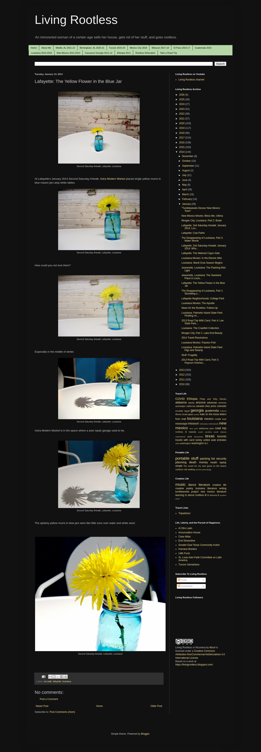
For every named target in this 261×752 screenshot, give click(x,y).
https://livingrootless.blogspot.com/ (194, 664)
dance (192, 484)
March (186, 194)
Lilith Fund (184, 553)
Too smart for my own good (198, 466)
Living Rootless (76, 20)
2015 (182, 147)
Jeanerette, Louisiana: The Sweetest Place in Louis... (201, 277)
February (187, 199)
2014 (182, 151)
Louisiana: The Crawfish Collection (200, 328)
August (186, 170)
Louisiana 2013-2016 (41, 53)
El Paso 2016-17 (182, 48)
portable (182, 458)
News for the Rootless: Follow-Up (199, 307)
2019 (182, 128)
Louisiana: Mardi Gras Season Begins (201, 262)
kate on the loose (209, 414)
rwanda (192, 432)
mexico (208, 418)
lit (208, 495)
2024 (182, 104)
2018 (182, 132)
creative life (219, 485)
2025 (182, 99)
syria (189, 436)
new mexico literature (213, 491)
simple (178, 466)
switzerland (180, 437)
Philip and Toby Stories (213, 399)
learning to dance (185, 495)
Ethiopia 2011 (124, 53)
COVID (180, 398)
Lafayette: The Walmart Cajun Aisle (200, 253)
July (184, 175)
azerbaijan (180, 406)
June (185, 180)
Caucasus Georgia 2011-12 (98, 53)
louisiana (66, 681)
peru (211, 428)
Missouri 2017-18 (160, 48)
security (221, 458)
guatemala (212, 410)
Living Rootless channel (191, 79)
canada (200, 406)
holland (223, 411)
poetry (189, 488)
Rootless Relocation (145, 53)
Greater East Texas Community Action (199, 545)
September (188, 165)
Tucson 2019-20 (117, 48)
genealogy (206, 469)
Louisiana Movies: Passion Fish (198, 342)
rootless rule (181, 469)
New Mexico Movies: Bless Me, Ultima (202, 215)
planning (180, 462)
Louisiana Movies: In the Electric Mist (201, 258)
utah (177, 443)
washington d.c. (199, 443)
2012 (182, 374)
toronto (221, 436)
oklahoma (203, 428)
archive (198, 469)
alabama (181, 402)
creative (179, 488)
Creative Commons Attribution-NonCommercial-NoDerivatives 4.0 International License (200, 654)
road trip (220, 428)
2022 (182, 113)
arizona (201, 402)
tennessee (198, 437)
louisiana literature (206, 488)
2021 (182, 118)
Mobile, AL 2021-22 (65, 48)
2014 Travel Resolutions (194, 337)
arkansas (212, 402)
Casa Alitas (184, 536)
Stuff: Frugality (189, 355)
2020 (182, 123)
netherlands (213, 424)
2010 (182, 384)
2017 (182, 137)
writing (222, 488)
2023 (182, 109)
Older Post (156, 706)
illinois (178, 414)
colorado (221, 406)
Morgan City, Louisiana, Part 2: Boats (201, 220)
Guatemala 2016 (203, 48)
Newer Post (42, 706)
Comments (185, 586)
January (186, 204)
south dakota (220, 432)
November (188, 156)
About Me (46, 48)
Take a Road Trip (168, 53)
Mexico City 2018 (138, 48)
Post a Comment (49, 699)
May (184, 184)
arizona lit (214, 495)
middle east (220, 419)
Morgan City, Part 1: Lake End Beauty (201, 333)
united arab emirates (214, 440)
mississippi (181, 423)
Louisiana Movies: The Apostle (198, 303)
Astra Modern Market (112, 178)
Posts (182, 579)
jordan (197, 414)
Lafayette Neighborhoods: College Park (202, 298)
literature (204, 484)
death (192, 462)
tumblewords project (187, 491)
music (180, 484)
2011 (182, 379)
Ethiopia (192, 398)
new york (193, 428)
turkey (199, 440)
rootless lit (181, 432)
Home (34, 48)
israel (184, 414)
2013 (182, 370)
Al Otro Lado (185, 528)
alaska (191, 402)
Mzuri (212, 647)
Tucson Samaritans (188, 564)
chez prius (210, 406)
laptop (223, 462)
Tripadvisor (184, 513)
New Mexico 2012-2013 (68, 53)
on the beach (219, 466)
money (203, 462)
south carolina (205, 432)
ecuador (179, 411)
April (185, 189)
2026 (182, 94)
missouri (193, 423)
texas (210, 436)
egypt (187, 411)
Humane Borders (187, 549)
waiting (191, 469)
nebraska (204, 424)
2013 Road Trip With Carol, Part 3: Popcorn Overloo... (200, 361)
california (190, 406)
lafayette (57, 681)
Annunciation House (189, 532)
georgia (197, 410)
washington (185, 443)
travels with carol (184, 440)
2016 (182, 142)
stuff (194, 458)
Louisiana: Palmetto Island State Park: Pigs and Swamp (202, 349)
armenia (222, 402)
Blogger (145, 733)
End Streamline (186, 540)
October (186, 160)
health (213, 462)
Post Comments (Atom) (62, 712)
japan (190, 414)
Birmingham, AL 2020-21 (92, 48)
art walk (48, 681)
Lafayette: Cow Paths (193, 233)
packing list (207, 458)
